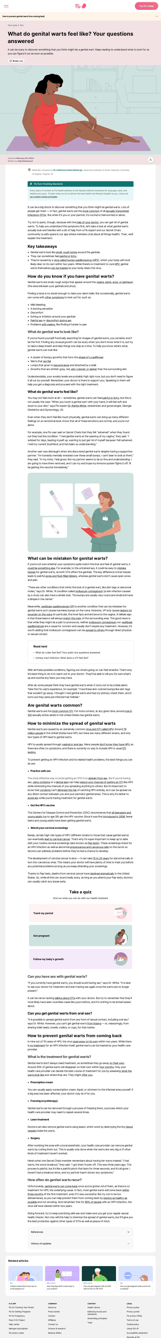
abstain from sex (97, 778)
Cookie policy (133, 1324)
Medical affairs (54, 1333)
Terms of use (132, 1320)
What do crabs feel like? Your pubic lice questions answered (68, 652)
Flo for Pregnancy (17, 1316)
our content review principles (43, 196)
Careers (51, 1316)
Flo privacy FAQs (134, 1316)
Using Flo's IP (133, 1328)
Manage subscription (18, 1328)
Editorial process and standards (96, 1312)
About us (52, 1307)
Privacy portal (133, 1311)
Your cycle (12, 25)
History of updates (80, 1243)
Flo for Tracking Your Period (21, 1307)
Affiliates (52, 1320)
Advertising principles (97, 1318)
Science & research (56, 1328)
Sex (22, 25)
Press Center (54, 1311)
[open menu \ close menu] (6, 6)
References (37, 1232)
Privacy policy (133, 1307)
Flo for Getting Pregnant (19, 1311)
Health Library (93, 1307)
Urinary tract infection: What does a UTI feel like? (62, 657)
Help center (14, 1324)
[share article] (150, 159)
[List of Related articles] (80, 1279)
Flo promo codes (16, 1333)
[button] (80, 1232)
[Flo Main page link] (80, 6)
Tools (89, 1322)
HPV (117, 264)
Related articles (18, 1260)
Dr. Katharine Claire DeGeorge (67, 170)
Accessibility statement (137, 1333)
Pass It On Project (17, 1320)
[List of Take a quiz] (80, 936)
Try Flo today (146, 6)
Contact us (53, 1324)
